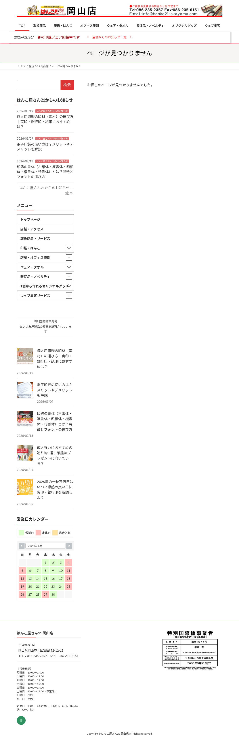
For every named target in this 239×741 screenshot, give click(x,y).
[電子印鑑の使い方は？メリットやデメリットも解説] (25, 390)
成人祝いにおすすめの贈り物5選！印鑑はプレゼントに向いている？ (54, 455)
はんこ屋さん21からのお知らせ (52, 111)
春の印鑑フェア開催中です (58, 37)
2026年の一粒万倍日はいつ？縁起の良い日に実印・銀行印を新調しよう (55, 489)
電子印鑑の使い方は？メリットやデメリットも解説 (54, 390)
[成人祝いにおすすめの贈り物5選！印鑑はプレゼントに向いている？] (25, 453)
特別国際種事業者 (45, 321)
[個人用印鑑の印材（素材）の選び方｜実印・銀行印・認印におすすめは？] (25, 356)
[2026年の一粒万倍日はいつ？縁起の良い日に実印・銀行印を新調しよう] (25, 487)
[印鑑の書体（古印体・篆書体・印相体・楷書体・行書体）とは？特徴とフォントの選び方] (25, 419)
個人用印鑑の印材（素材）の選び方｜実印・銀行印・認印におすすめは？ (45, 121)
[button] (109, 37)
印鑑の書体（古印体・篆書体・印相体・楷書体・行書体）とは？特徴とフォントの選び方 (45, 172)
